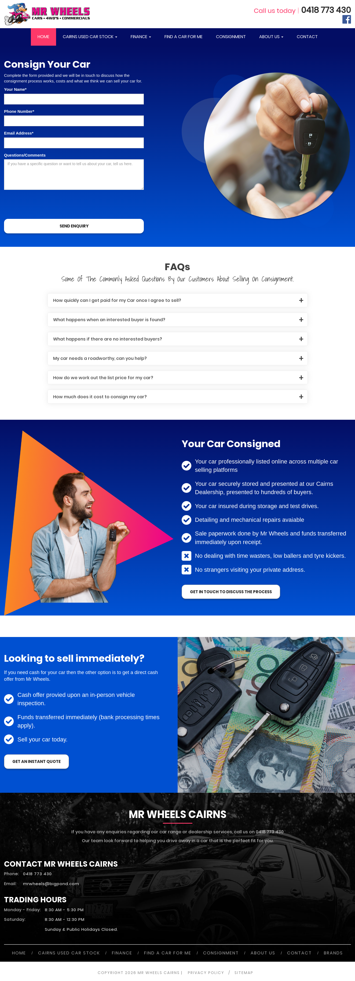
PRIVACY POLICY (206, 972)
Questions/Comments (25, 155)
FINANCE (141, 37)
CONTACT (307, 37)
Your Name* (15, 89)
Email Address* (19, 133)
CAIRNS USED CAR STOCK (90, 37)
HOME (43, 37)
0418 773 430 (326, 10)
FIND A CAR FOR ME (183, 37)
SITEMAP (244, 972)
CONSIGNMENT (231, 37)
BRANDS (333, 953)
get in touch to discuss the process (231, 592)
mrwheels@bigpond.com (51, 883)
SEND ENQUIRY (74, 226)
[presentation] (45, 204)
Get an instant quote (36, 761)
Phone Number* (19, 111)
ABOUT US (271, 37)
